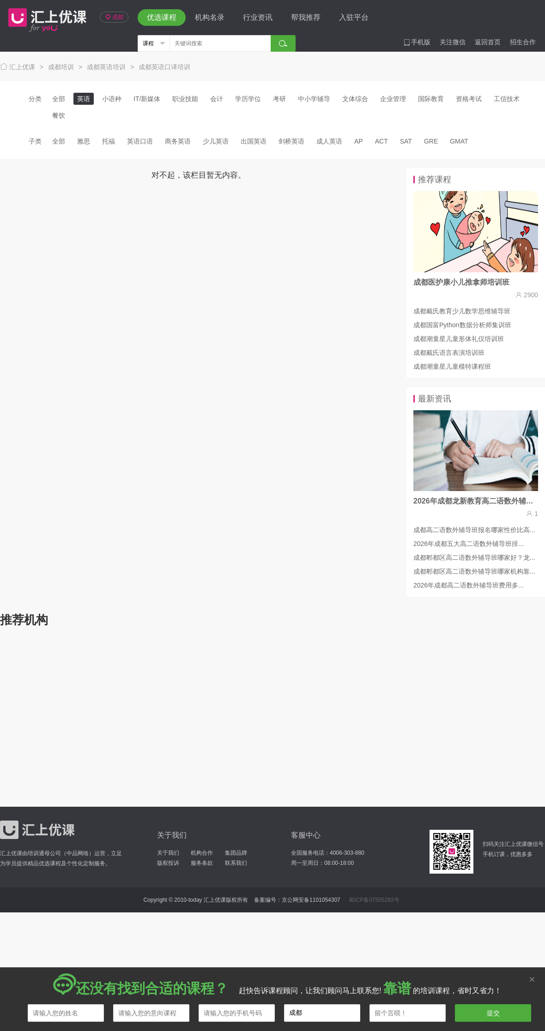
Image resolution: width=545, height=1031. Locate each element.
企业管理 (393, 98)
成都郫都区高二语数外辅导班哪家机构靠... (474, 571)
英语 (83, 98)
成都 (114, 17)
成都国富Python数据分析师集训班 (462, 325)
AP (358, 141)
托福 (108, 141)
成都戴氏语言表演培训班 (448, 352)
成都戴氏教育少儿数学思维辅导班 (461, 311)
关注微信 (453, 42)
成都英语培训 (106, 67)
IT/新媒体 (146, 98)
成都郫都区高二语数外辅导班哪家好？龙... (474, 557)
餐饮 (58, 115)
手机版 (417, 42)
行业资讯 (257, 17)
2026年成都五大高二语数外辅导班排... (468, 543)
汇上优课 (45, 17)
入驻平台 (354, 17)
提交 (493, 1013)
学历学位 (248, 98)
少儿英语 (216, 141)
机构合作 (202, 853)
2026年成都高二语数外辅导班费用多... (468, 585)
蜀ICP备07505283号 (374, 900)
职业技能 (185, 98)
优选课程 (161, 17)
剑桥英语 (291, 141)
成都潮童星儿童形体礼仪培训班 (458, 338)
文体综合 (355, 98)
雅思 (83, 141)
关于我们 (168, 853)
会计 (216, 98)
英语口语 (140, 141)
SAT (406, 141)
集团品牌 (236, 853)
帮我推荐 (306, 17)
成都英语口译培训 (164, 67)
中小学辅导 (314, 98)
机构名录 (209, 17)
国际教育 (431, 98)
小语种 (111, 98)
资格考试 (469, 98)
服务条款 (202, 863)
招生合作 (523, 42)
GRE (431, 141)
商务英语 (178, 141)
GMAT (459, 141)
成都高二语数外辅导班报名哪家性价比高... (474, 529)
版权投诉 (168, 863)
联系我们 (236, 863)
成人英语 (329, 141)
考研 (279, 98)
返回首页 (488, 42)
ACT (381, 141)
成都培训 (61, 67)
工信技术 (507, 98)
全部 (58, 98)
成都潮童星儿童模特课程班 (452, 366)
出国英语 (253, 141)
